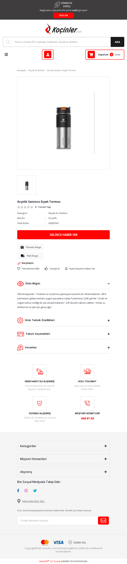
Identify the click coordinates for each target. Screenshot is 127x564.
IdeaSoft (44, 561)
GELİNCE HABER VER (63, 235)
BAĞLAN (63, 15)
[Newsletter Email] (63, 520)
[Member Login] (48, 55)
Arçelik (52, 218)
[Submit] (103, 521)
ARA (117, 42)
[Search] (63, 42)
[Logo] (63, 28)
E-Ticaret (56, 561)
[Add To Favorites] (28, 268)
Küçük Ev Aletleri (58, 213)
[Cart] (104, 55)
